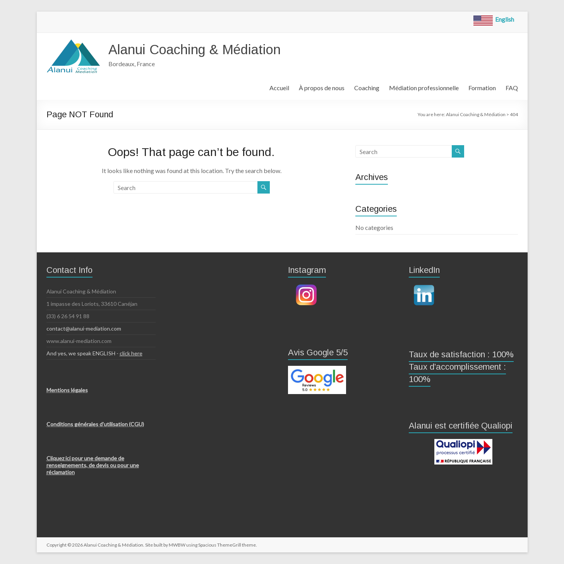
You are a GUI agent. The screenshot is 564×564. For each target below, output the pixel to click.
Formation (482, 87)
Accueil (279, 87)
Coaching (366, 87)
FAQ (512, 87)
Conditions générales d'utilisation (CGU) (95, 424)
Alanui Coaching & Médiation (199, 49)
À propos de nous (322, 87)
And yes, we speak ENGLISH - (94, 353)
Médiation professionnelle (424, 87)
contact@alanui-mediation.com (83, 328)
